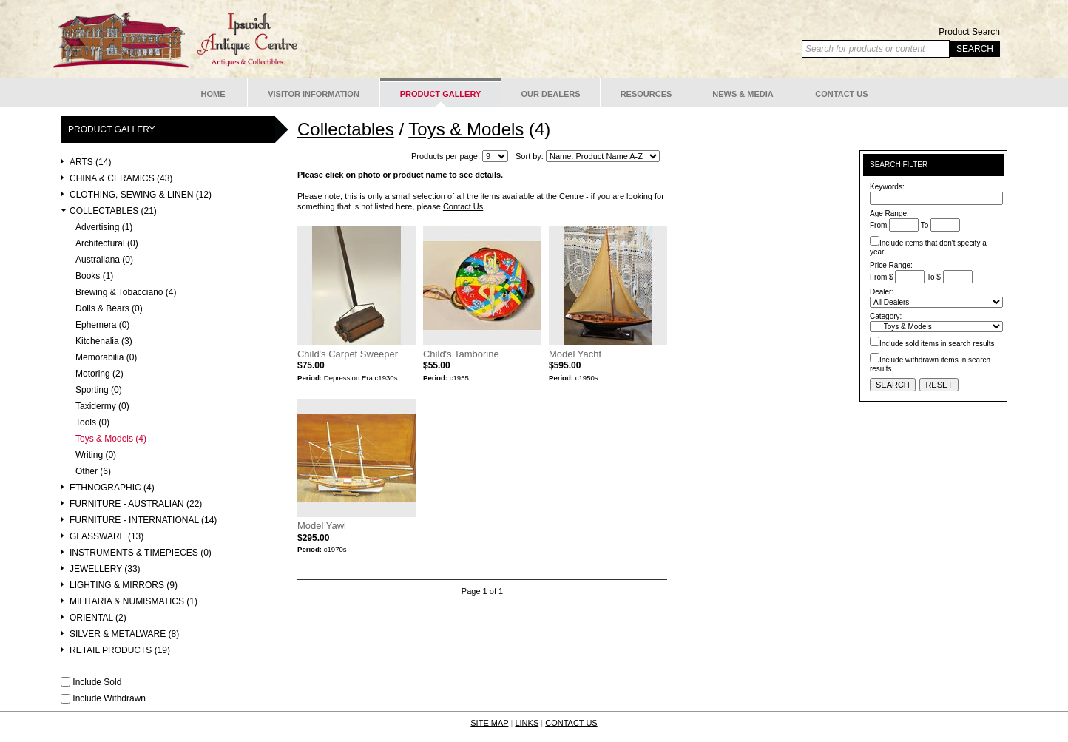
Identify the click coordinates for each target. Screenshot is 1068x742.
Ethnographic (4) (112, 488)
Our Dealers (550, 94)
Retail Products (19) (120, 650)
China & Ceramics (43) (121, 178)
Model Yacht (575, 354)
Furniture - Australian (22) (136, 504)
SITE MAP (489, 722)
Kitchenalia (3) (103, 341)
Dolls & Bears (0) (109, 309)
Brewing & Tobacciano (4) (126, 292)
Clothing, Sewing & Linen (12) (141, 195)
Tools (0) (92, 423)
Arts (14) (90, 162)
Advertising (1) (103, 227)
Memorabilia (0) (106, 357)
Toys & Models (466, 129)
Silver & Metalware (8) (124, 634)
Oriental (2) (98, 618)
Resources (646, 94)
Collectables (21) (113, 211)
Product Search (969, 32)
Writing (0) (95, 455)
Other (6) (93, 471)
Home (213, 94)
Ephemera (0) (102, 325)
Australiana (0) (104, 260)
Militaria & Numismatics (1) (133, 602)
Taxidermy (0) (102, 406)
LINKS (526, 722)
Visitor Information (313, 94)
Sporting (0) (98, 390)
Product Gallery (440, 94)
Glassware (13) (106, 537)
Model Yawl (321, 525)
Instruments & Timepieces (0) (141, 553)
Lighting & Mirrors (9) (124, 585)
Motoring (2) (99, 374)
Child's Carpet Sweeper (347, 354)
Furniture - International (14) (143, 520)
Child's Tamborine (461, 354)
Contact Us (841, 94)
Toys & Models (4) (110, 439)
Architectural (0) (106, 244)
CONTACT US (571, 722)
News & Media (743, 94)
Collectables (345, 129)
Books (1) (94, 276)
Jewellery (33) (105, 569)
